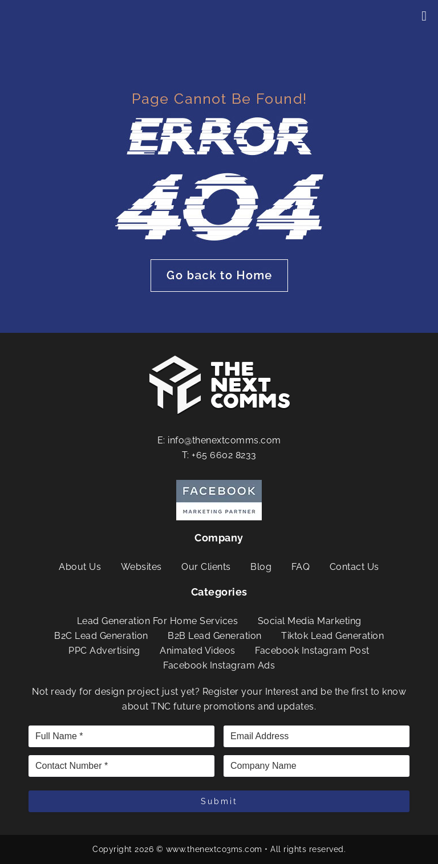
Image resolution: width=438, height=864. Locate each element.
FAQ (300, 566)
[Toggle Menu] (424, 16)
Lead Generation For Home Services (157, 621)
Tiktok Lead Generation (332, 635)
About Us (80, 566)
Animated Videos (198, 650)
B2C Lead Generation (101, 635)
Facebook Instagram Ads (219, 665)
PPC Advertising (104, 650)
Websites (141, 566)
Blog (260, 566)
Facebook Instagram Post (312, 650)
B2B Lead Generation (215, 635)
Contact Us (354, 566)
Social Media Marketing (310, 621)
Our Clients (206, 566)
